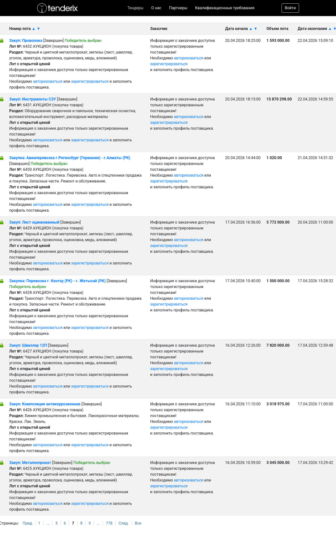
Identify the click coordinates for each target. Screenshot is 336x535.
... (48, 523)
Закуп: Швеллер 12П (28, 345)
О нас (156, 8)
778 (109, 523)
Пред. (28, 523)
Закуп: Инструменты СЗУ (32, 99)
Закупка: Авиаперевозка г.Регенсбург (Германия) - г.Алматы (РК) (69, 157)
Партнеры (178, 8)
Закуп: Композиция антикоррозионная (45, 404)
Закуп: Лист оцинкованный (34, 222)
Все (138, 523)
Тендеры (135, 8)
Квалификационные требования (224, 8)
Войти (290, 8)
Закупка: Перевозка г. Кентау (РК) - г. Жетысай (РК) (57, 281)
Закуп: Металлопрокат (30, 462)
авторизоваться (47, 81)
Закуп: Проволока (25, 40)
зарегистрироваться (90, 81)
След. (124, 523)
